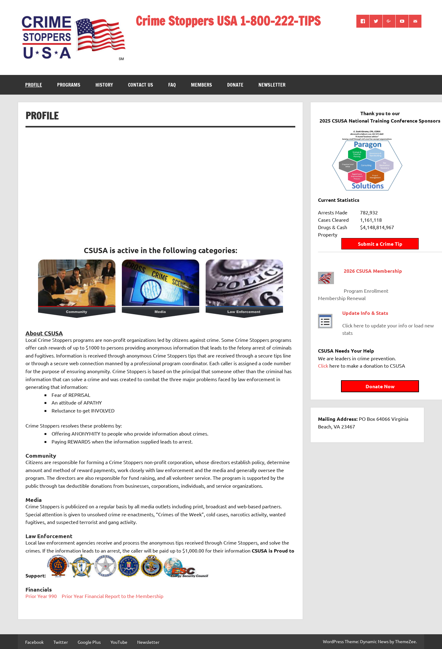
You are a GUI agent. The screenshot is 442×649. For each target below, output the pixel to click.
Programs (68, 84)
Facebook (34, 642)
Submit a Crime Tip (367, 238)
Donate (235, 84)
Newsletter (271, 84)
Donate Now (367, 381)
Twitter (60, 642)
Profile (33, 84)
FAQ (172, 84)
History (104, 84)
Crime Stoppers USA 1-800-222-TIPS (228, 20)
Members (201, 84)
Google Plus (89, 642)
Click (323, 360)
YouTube (118, 642)
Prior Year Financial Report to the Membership (112, 596)
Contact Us (140, 84)
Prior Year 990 (41, 596)
